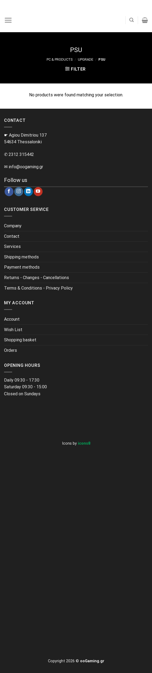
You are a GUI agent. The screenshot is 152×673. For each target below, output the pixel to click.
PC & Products (60, 59)
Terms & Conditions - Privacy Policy (38, 288)
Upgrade (85, 59)
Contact (11, 236)
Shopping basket (20, 339)
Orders (10, 350)
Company (13, 225)
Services (12, 246)
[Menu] (8, 20)
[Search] (131, 20)
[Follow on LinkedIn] (28, 191)
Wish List (13, 329)
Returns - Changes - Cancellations (36, 277)
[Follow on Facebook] (9, 191)
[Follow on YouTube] (38, 191)
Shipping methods (21, 256)
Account (12, 319)
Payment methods (22, 267)
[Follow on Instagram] (18, 191)
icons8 (84, 443)
